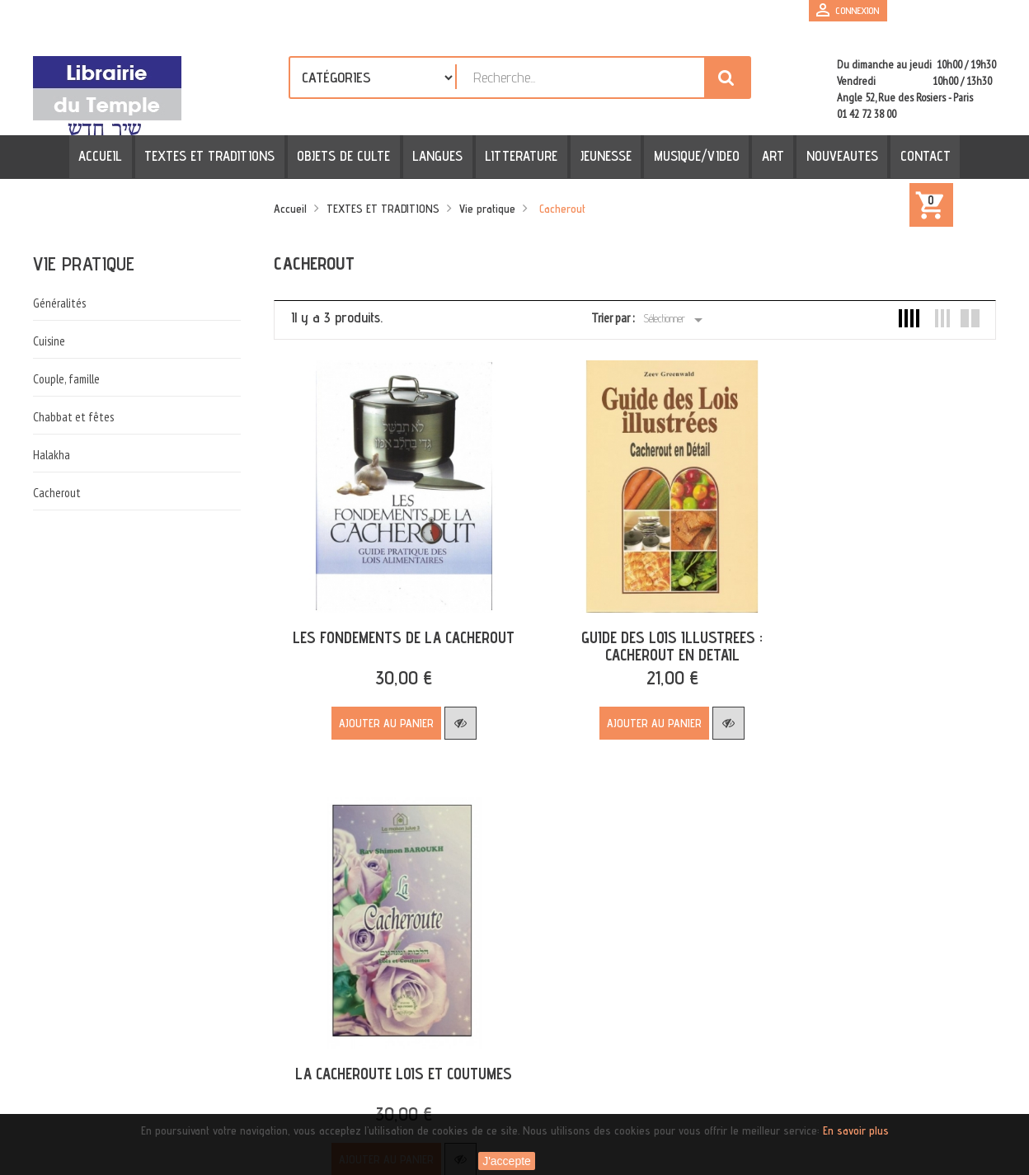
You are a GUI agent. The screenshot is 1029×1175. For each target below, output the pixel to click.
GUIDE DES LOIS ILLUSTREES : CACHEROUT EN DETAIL (630, 617)
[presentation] (191, 1100)
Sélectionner (675, 320)
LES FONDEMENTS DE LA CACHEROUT (389, 608)
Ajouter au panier (372, 694)
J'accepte (506, 1161)
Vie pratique (83, 263)
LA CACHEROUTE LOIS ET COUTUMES (870, 608)
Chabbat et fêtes (73, 417)
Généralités (59, 303)
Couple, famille (66, 379)
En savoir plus (856, 1130)
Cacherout (57, 493)
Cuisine (49, 341)
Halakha (51, 455)
